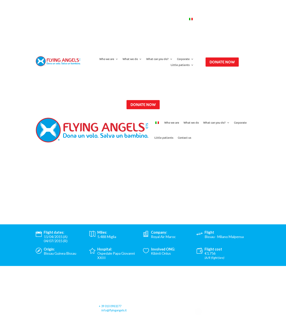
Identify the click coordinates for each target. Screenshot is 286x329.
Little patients (180, 65)
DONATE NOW (222, 62)
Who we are (106, 59)
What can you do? (157, 59)
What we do (130, 59)
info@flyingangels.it (114, 310)
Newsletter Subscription (150, 19)
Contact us (177, 19)
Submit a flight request (114, 19)
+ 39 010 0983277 (110, 306)
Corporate (183, 59)
